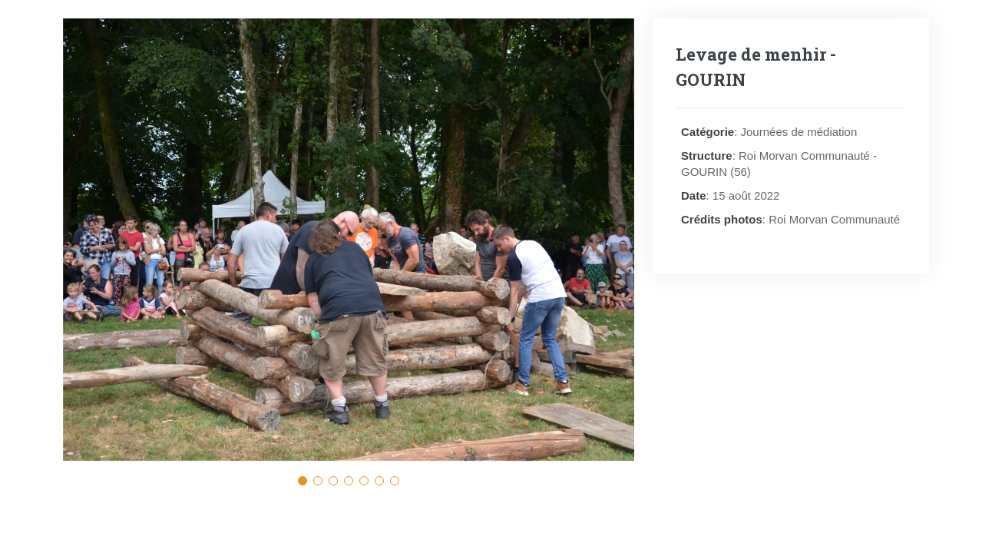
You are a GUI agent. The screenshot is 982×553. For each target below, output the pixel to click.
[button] (302, 480)
